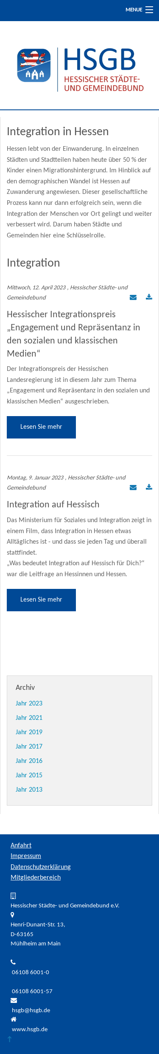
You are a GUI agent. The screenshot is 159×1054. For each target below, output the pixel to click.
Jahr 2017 (29, 747)
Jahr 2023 (29, 703)
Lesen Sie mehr (41, 427)
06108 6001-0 (30, 973)
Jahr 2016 (29, 761)
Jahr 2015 (29, 775)
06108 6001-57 (32, 992)
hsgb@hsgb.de (31, 1011)
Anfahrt (21, 845)
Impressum (26, 856)
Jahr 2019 (29, 732)
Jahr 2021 (29, 718)
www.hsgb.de (29, 1030)
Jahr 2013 (29, 790)
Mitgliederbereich (36, 877)
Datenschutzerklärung (41, 867)
